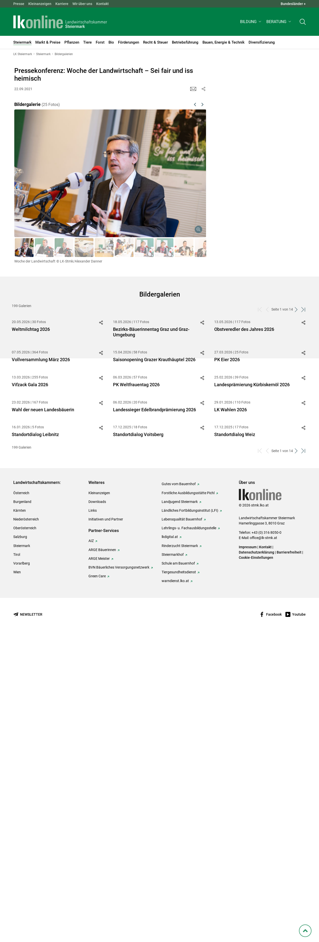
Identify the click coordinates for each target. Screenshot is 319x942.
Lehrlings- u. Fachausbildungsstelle (189, 835)
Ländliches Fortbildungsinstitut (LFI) (190, 817)
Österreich (21, 800)
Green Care (97, 883)
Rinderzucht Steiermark (180, 853)
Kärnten (19, 817)
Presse (18, 4)
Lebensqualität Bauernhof (182, 826)
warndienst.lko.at (175, 888)
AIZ (91, 848)
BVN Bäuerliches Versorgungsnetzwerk (118, 874)
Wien (17, 879)
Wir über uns (82, 4)
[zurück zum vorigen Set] (268, 309)
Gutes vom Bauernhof (179, 791)
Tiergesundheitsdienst (179, 879)
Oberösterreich (24, 835)
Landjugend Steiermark (180, 808)
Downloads (97, 808)
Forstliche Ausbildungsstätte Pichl (188, 800)
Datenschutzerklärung (256, 859)
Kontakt (102, 4)
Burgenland (22, 808)
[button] (251, 21)
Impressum (248, 854)
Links (92, 817)
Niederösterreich (26, 826)
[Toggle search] (303, 22)
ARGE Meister (99, 865)
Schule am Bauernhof (178, 870)
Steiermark (21, 853)
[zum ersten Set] (260, 309)
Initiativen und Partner (105, 826)
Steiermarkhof (173, 861)
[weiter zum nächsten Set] (296, 309)
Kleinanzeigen (39, 4)
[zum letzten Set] (304, 309)
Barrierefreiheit (289, 859)
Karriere (61, 4)
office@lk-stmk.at (263, 845)
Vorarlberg (21, 870)
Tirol (16, 861)
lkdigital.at (170, 844)
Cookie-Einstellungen (256, 864)
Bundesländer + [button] (293, 4)
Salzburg (20, 844)
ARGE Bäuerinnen (102, 857)
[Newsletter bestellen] (27, 921)
